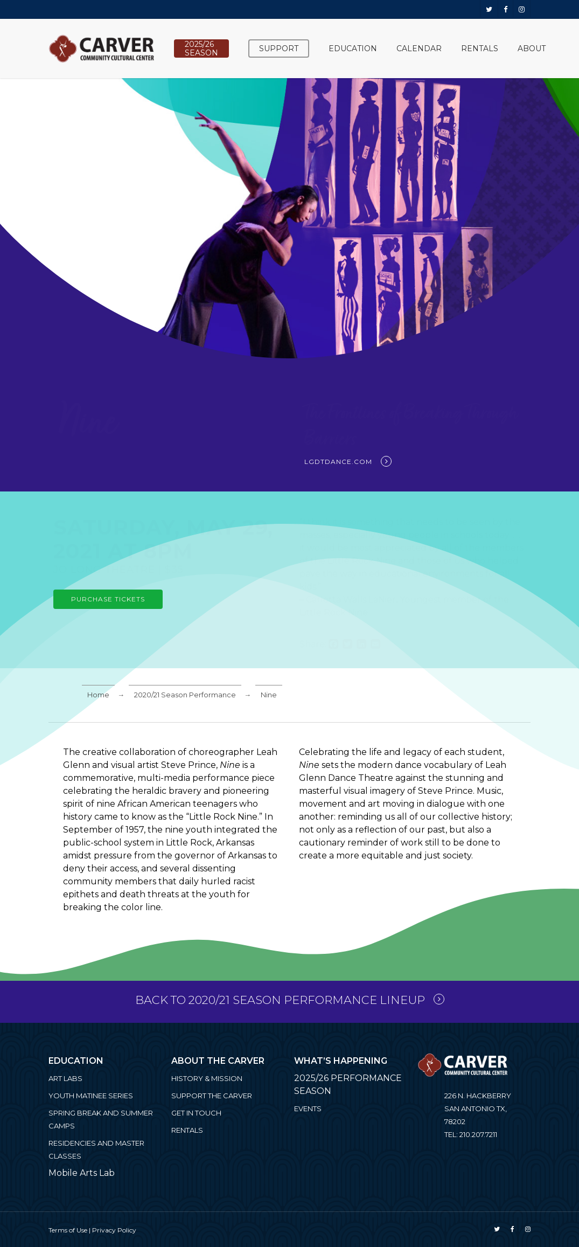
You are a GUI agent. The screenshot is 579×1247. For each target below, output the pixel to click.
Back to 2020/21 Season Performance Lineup (280, 1000)
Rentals (187, 1130)
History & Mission (206, 1078)
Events (308, 1108)
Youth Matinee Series (90, 1095)
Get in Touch (196, 1113)
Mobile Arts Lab (81, 1173)
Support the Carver (211, 1095)
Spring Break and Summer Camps (100, 1119)
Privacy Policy (114, 1230)
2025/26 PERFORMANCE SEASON (348, 1084)
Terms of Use (67, 1230)
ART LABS (65, 1078)
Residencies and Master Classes (96, 1149)
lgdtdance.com (338, 462)
